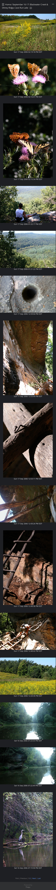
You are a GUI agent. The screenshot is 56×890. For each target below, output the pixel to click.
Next (34, 878)
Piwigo (28, 887)
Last (39, 878)
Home (8, 4)
